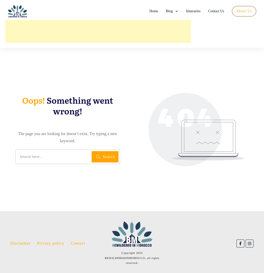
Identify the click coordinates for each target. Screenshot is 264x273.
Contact (78, 243)
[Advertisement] (98, 31)
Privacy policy (50, 243)
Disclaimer (20, 243)
